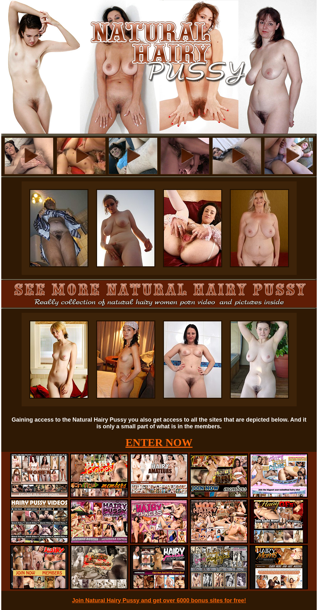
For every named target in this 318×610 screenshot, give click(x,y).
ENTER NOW (159, 442)
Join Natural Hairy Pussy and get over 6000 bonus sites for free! (159, 600)
